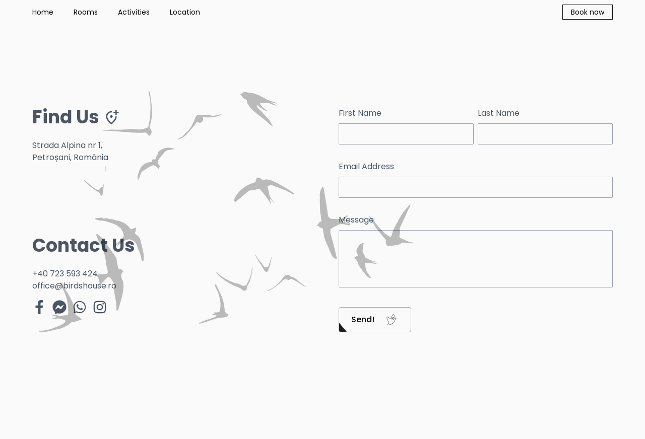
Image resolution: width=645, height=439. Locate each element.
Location (185, 12)
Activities (134, 12)
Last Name (499, 113)
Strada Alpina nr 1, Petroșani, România (70, 151)
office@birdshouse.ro (74, 285)
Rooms (86, 12)
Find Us (75, 117)
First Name (360, 113)
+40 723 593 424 (65, 273)
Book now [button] (587, 12)
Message (356, 220)
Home (42, 12)
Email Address (366, 166)
